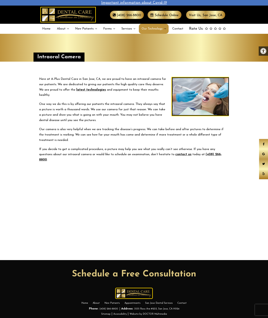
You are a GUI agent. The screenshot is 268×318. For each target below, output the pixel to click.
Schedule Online (164, 15)
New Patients (84, 28)
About (61, 28)
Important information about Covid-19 (134, 3)
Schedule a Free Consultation (134, 274)
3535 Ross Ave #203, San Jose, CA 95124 (156, 309)
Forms (107, 28)
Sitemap (106, 314)
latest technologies (91, 89)
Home (46, 28)
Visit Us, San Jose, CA (205, 15)
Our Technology (152, 28)
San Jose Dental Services (159, 303)
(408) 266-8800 (127, 15)
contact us (183, 154)
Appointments (133, 303)
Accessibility (120, 314)
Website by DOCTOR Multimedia (148, 314)
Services (126, 28)
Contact (177, 28)
